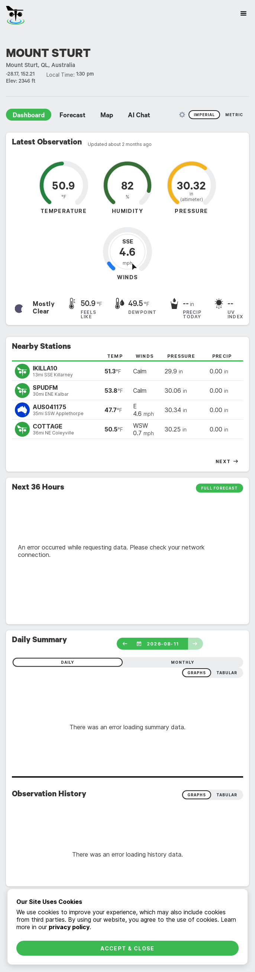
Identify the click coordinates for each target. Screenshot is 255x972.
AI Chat (139, 116)
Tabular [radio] (226, 795)
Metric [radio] (234, 114)
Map (106, 116)
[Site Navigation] (243, 13)
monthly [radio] (182, 662)
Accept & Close (127, 948)
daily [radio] (67, 662)
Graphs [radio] (196, 795)
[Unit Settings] (182, 114)
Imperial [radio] (204, 114)
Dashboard (29, 116)
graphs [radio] (196, 672)
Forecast (72, 116)
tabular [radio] (226, 672)
